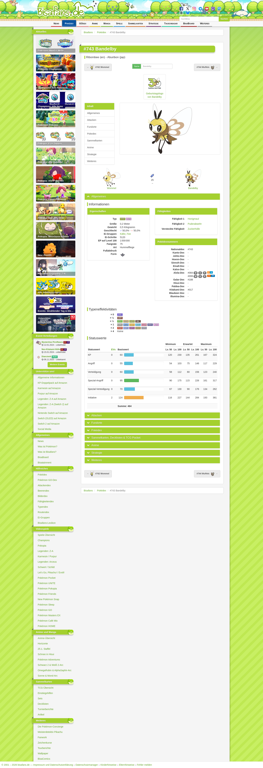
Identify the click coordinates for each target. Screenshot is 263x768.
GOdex (82, 23)
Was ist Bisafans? (47, 452)
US (209, 275)
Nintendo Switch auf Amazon (53, 413)
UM (213, 275)
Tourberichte (44, 748)
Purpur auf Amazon (48, 393)
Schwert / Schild (46, 567)
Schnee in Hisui (46, 654)
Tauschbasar (171, 23)
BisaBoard (188, 23)
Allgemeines (93, 113)
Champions (44, 540)
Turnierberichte (46, 709)
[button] (96, 196)
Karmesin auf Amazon (49, 388)
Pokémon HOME (46, 626)
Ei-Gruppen (44, 517)
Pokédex (69, 23)
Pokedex (91, 133)
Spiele (119, 23)
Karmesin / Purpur (47, 556)
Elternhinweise (126, 764)
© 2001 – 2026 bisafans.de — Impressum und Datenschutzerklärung (37, 764)
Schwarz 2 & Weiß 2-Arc (50, 665)
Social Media (44, 429)
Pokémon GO (45, 610)
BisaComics (44, 758)
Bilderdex (42, 496)
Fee (129, 234)
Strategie (154, 23)
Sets (40, 698)
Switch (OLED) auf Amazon (52, 418)
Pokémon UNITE (46, 583)
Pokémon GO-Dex (47, 480)
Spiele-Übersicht (46, 535)
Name (136, 66)
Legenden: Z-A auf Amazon (52, 399)
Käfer (122, 234)
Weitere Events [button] (57, 364)
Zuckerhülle (194, 229)
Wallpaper (43, 753)
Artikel (41, 714)
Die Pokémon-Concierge (50, 726)
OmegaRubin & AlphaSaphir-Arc (54, 670)
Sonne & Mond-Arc (48, 675)
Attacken (91, 120)
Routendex (43, 512)
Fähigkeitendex (46, 501)
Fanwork (42, 737)
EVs (113, 349)
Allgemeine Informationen (51, 377)
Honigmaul (193, 218)
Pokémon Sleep (46, 604)
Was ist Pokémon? (47, 446)
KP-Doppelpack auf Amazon (52, 382)
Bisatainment (44, 462)
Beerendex (43, 490)
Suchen (224, 19)
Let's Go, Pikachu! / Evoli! (51, 572)
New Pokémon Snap (48, 599)
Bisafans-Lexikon (47, 523)
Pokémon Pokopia (47, 588)
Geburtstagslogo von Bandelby (154, 86)
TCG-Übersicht (45, 687)
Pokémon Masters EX (49, 615)
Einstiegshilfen (45, 693)
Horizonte (43, 643)
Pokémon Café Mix (48, 620)
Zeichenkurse (45, 742)
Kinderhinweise (108, 764)
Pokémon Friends (47, 594)
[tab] (152, 196)
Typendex (43, 506)
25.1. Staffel (44, 649)
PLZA (55, 357)
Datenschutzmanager (86, 764)
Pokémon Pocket (47, 578)
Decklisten (43, 703)
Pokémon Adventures (49, 659)
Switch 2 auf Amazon (49, 423)
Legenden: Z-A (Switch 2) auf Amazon (53, 406)
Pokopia (42, 545)
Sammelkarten (135, 23)
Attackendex (44, 485)
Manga (106, 23)
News (56, 23)
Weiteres (204, 23)
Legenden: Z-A (45, 551)
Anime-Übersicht (46, 638)
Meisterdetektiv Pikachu (50, 732)
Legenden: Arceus (47, 561)
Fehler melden (144, 764)
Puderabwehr (195, 223)
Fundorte (91, 126)
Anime (95, 23)
